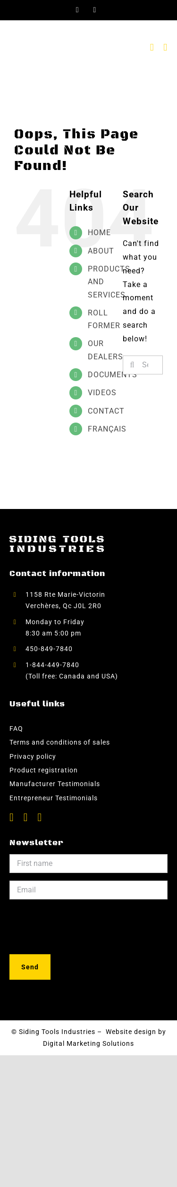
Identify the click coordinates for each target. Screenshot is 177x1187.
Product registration (43, 770)
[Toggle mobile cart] (152, 47)
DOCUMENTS (112, 374)
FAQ (16, 728)
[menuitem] (98, 429)
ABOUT (101, 250)
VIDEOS (102, 392)
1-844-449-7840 (53, 665)
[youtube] (26, 817)
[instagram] (40, 817)
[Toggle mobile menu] (165, 47)
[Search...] (143, 365)
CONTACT (106, 411)
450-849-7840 (49, 649)
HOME (99, 232)
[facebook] (11, 817)
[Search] (132, 365)
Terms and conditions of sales (59, 742)
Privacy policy (32, 756)
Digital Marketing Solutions (88, 1043)
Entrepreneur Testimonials (53, 798)
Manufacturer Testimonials (54, 784)
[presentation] (81, 925)
